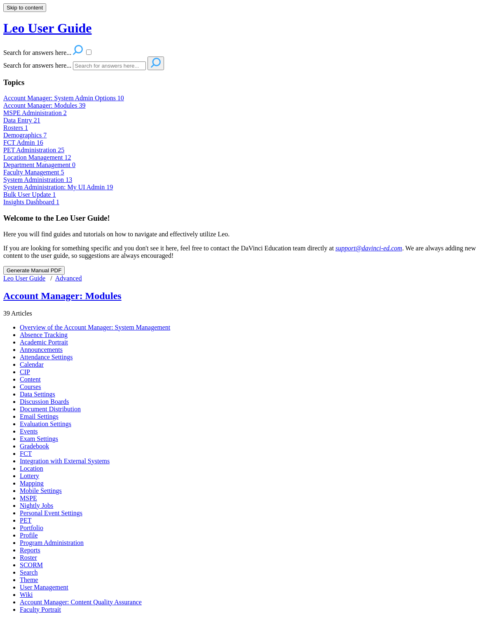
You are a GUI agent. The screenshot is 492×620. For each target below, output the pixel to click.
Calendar (32, 364)
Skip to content (25, 8)
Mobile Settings (41, 490)
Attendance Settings (46, 357)
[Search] (109, 65)
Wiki (26, 594)
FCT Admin (23, 142)
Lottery (29, 475)
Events (29, 431)
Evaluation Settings (45, 423)
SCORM (31, 564)
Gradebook (34, 446)
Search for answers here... (37, 65)
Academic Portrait (44, 342)
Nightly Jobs (36, 505)
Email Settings (39, 416)
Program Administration (52, 542)
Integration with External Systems (65, 460)
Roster (28, 557)
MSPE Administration (35, 112)
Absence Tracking (44, 334)
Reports (30, 550)
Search (29, 572)
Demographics (25, 135)
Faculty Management (33, 172)
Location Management (37, 157)
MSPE (28, 498)
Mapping (32, 483)
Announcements (41, 349)
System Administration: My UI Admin (58, 187)
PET (25, 520)
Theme (29, 579)
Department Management (39, 164)
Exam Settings (39, 438)
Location (31, 468)
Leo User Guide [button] (47, 28)
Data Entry (21, 120)
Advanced (68, 278)
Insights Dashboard (31, 201)
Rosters (15, 127)
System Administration (37, 179)
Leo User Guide (24, 278)
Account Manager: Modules (44, 105)
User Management (44, 587)
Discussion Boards (44, 401)
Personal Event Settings (51, 512)
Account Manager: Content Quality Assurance (81, 602)
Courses (30, 386)
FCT (26, 453)
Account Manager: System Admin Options (63, 97)
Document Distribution (50, 409)
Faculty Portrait (40, 609)
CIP (25, 371)
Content (30, 379)
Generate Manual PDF (34, 270)
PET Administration (33, 149)
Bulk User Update (29, 194)
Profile (29, 535)
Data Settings (37, 394)
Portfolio (31, 527)
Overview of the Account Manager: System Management (95, 327)
